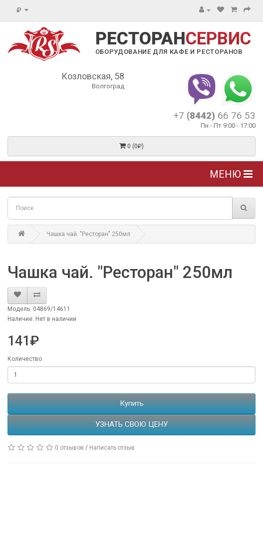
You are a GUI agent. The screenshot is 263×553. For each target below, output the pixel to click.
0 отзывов (69, 447)
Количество (24, 358)
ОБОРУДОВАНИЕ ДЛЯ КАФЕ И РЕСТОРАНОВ (169, 51)
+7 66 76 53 (214, 115)
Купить (132, 403)
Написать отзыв (112, 447)
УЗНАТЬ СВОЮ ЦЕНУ (131, 424)
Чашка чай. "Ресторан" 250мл (88, 234)
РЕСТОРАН (173, 39)
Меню (231, 174)
